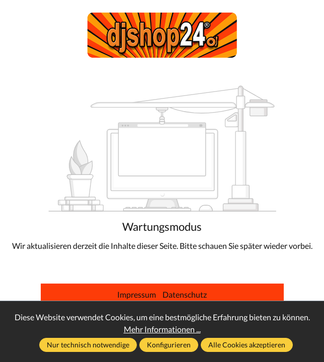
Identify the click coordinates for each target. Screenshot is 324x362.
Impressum (137, 294)
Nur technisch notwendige (88, 344)
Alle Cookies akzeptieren (246, 344)
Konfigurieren (169, 344)
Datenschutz (185, 294)
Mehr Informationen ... (162, 329)
